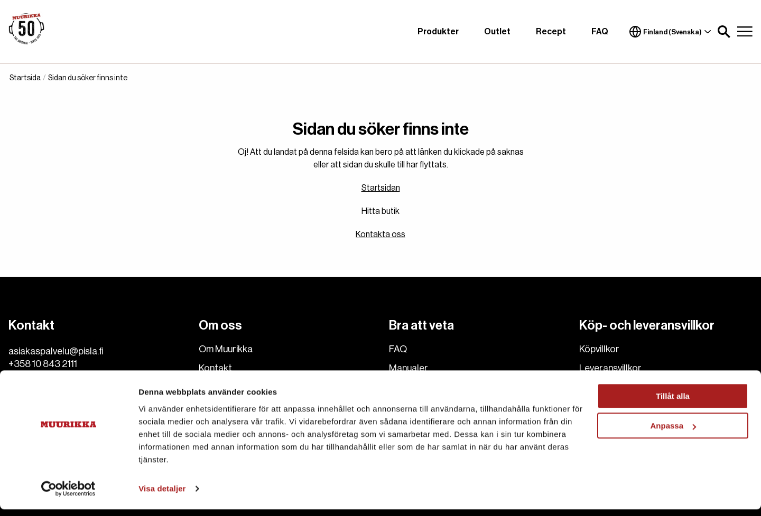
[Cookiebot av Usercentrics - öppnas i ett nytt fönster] (68, 495)
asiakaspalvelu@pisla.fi (56, 351)
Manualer (408, 368)
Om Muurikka (226, 349)
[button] (724, 31)
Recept (551, 31)
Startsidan (380, 188)
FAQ (599, 31)
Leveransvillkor (610, 368)
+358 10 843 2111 (42, 364)
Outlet (497, 31)
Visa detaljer (161, 495)
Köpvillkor (599, 349)
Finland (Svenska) (670, 31)
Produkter (438, 31)
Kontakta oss (380, 234)
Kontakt (215, 368)
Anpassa (673, 432)
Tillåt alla (673, 402)
